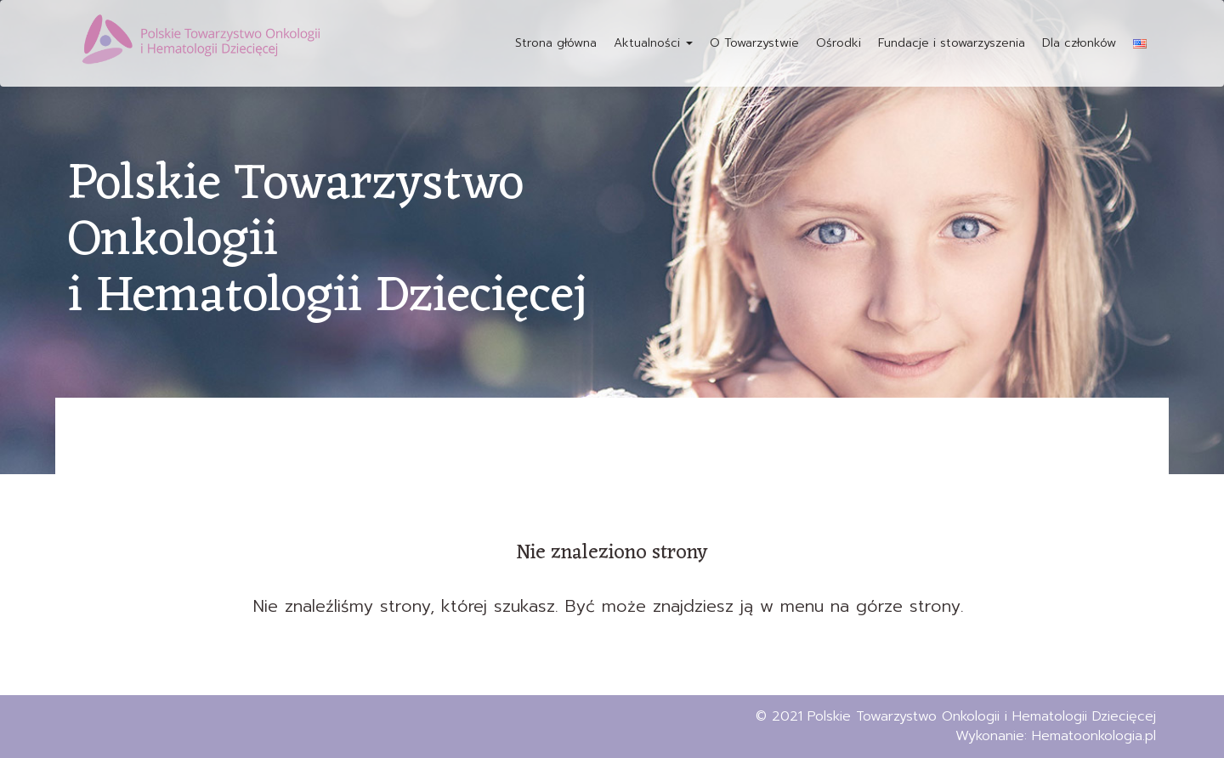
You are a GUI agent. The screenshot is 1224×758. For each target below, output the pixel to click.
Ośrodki (838, 43)
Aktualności (653, 43)
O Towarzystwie (754, 43)
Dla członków (1079, 43)
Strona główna (556, 43)
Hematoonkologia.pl (1094, 736)
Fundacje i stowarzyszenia (951, 43)
